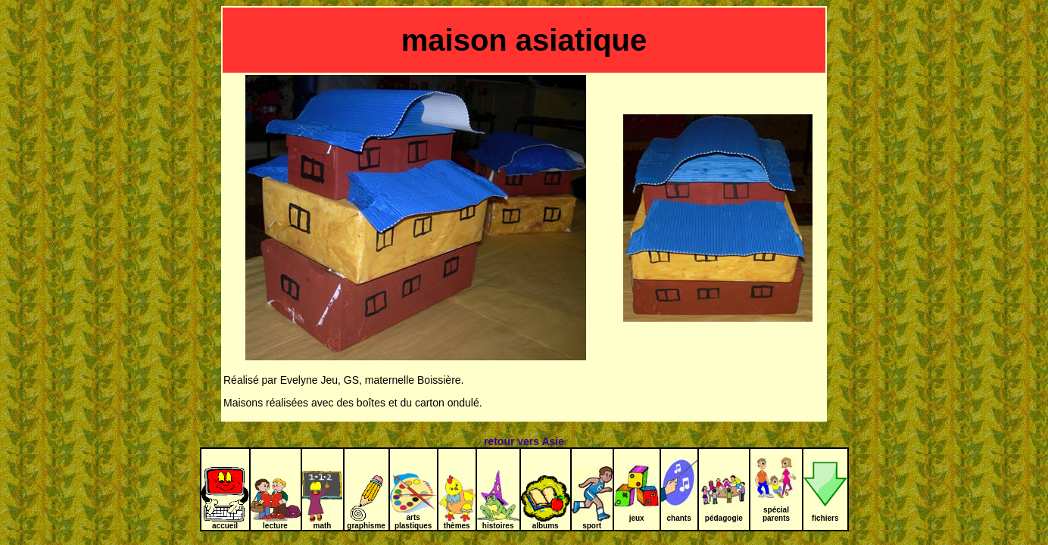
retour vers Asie (524, 441)
